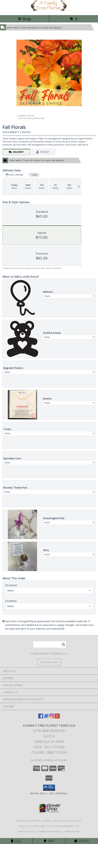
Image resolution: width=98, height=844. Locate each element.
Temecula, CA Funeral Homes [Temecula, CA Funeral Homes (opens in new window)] (33, 820)
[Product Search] (49, 644)
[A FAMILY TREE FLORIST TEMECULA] (49, 10)
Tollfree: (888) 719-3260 (49, 752)
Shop (24, 18)
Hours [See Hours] (81, 841)
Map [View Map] (49, 841)
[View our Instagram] (51, 717)
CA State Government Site (63, 826)
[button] (49, 788)
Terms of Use (72, 831)
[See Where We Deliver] (49, 662)
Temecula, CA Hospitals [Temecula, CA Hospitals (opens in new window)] (67, 820)
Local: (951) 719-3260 (49, 747)
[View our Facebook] (40, 717)
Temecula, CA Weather (32, 826)
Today (34, 174)
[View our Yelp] (57, 717)
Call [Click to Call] (16, 841)
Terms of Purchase (49, 831)
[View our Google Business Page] (46, 717)
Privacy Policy (27, 831)
